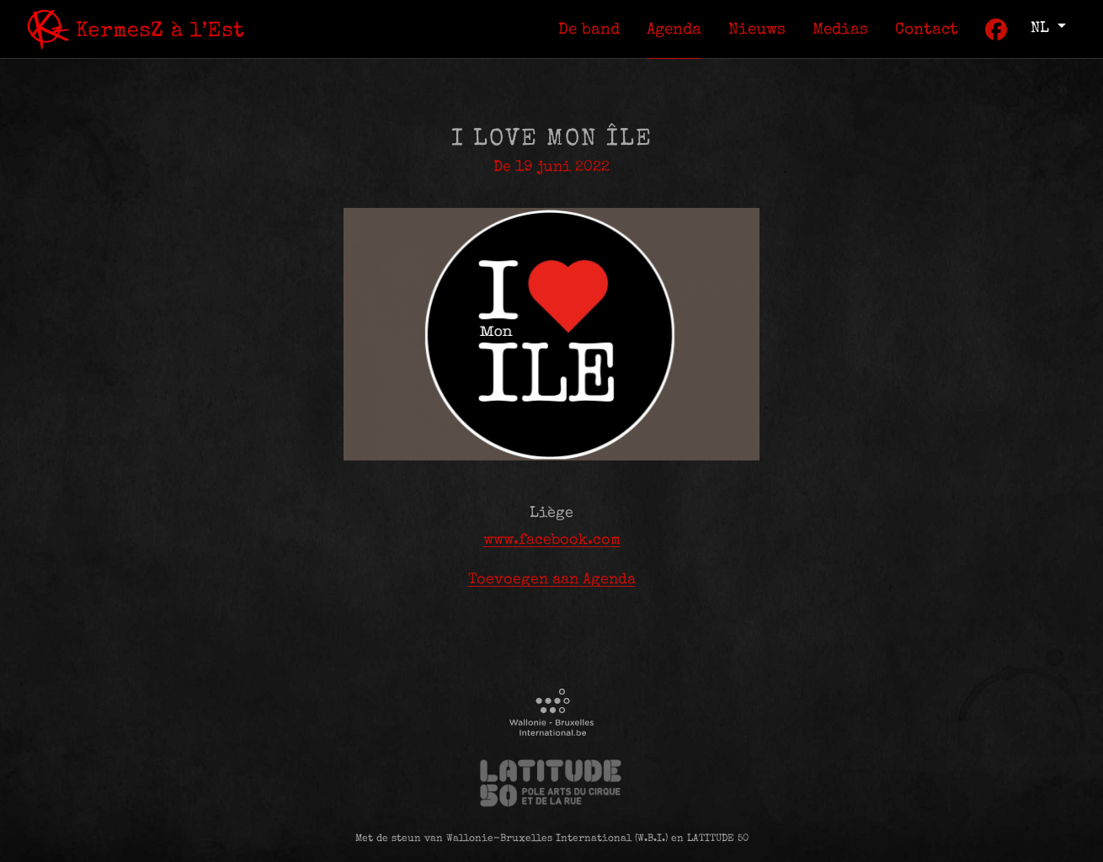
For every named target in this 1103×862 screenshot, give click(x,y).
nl (1042, 28)
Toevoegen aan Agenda (552, 580)
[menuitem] (589, 29)
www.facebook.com (552, 540)
